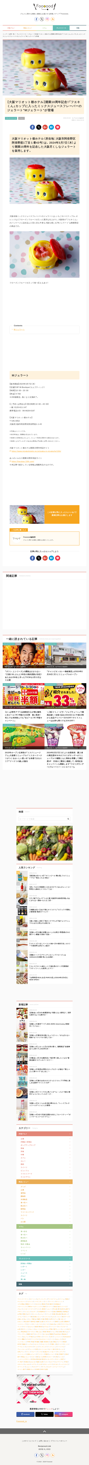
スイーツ (24, 1167)
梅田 (39, 1319)
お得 (41, 1362)
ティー (26, 1329)
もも (67, 1332)
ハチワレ (34, 1364)
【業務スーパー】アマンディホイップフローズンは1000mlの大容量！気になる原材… (47, 956)
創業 (36, 1327)
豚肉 (43, 1304)
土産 (51, 1342)
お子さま (46, 1327)
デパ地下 (20, 1362)
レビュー (42, 1314)
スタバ (33, 1357)
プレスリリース (11, 118)
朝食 (44, 1332)
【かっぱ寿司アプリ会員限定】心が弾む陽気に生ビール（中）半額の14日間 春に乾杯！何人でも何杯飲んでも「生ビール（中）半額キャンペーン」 (23, 716)
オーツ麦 (52, 1349)
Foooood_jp (21, 1421)
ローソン (33, 1299)
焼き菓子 (27, 1322)
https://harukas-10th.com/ (23, 461)
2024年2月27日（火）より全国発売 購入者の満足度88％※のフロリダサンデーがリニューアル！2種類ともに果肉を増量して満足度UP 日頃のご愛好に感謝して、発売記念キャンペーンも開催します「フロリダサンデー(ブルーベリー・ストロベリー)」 (65, 759)
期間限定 (59, 1312)
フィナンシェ (52, 1347)
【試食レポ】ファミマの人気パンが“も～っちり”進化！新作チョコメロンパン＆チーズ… (49, 1093)
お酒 (22, 1139)
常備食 (37, 1342)
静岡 (56, 1322)
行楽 (57, 1354)
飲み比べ (24, 1206)
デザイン (20, 1312)
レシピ (23, 1253)
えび (35, 1337)
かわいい (20, 1322)
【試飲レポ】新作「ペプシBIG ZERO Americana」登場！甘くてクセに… (49, 1025)
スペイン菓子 (22, 1369)
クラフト (46, 1337)
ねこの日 (57, 1324)
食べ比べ (24, 1202)
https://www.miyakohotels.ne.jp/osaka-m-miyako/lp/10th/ (36, 451)
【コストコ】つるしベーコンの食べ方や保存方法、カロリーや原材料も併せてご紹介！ (49, 944)
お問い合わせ (44, 1441)
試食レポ (20, 1319)
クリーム (62, 1299)
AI (55, 1357)
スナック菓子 (60, 1359)
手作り (40, 1337)
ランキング (42, 1347)
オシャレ (35, 1314)
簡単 (24, 1314)
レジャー (52, 1354)
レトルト (58, 1317)
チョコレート (22, 1301)
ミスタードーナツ (28, 1309)
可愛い (53, 1344)
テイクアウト (26, 1177)
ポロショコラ (47, 1364)
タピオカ (38, 1304)
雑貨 (28, 1334)
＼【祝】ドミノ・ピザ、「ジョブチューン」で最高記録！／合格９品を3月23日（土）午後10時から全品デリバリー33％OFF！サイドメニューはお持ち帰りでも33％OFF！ (65, 716)
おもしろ (58, 1339)
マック (20, 1327)
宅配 (46, 1354)
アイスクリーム (53, 1299)
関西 (46, 1319)
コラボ (28, 1339)
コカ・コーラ (46, 1344)
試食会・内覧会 (26, 1263)
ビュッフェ (25, 1170)
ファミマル (60, 1347)
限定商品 (24, 1332)
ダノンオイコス (37, 1324)
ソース (52, 1339)
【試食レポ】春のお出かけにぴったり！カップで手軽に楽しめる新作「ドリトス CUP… (49, 1081)
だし (19, 1332)
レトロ (61, 1357)
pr (35, 1319)
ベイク (61, 1344)
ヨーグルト (31, 1332)
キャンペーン (26, 1247)
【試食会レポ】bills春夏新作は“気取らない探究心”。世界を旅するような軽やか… (50, 1013)
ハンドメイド (58, 1337)
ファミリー (53, 1327)
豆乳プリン (21, 1352)
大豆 (57, 1349)
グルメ (21, 118)
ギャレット (59, 1301)
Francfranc (57, 1334)
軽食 (48, 1332)
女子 (32, 1334)
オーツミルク (43, 1349)
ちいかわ (27, 1364)
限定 (55, 1342)
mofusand (66, 1337)
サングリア (60, 1352)
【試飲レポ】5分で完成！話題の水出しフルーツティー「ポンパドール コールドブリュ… (50, 1115)
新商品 (66, 1312)
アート (39, 1367)
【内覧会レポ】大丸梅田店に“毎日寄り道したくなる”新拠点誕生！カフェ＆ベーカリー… (49, 1059)
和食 (22, 1148)
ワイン (20, 1337)
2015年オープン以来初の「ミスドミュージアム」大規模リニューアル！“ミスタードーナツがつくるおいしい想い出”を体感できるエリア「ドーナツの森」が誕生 (23, 756)
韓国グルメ (30, 1369)
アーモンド (21, 1347)
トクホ (40, 1352)
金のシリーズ (62, 1306)
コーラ (60, 1342)
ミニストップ (22, 1324)
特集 (20, 1284)
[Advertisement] (44, 305)
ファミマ (49, 1312)
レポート (24, 1266)
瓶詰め (64, 1334)
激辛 (51, 1304)
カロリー (50, 1357)
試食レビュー (38, 1317)
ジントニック (22, 1354)
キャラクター (62, 1327)
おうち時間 (42, 1357)
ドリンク (48, 1314)
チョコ (36, 1347)
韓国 (64, 1342)
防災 (43, 1359)
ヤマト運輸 (21, 1339)
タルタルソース (44, 1339)
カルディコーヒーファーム (55, 1367)
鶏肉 (67, 1299)
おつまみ (46, 1334)
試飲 (54, 1314)
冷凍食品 (24, 1199)
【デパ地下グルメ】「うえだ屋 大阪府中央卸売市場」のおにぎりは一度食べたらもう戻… (49, 899)
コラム (21, 1226)
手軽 (51, 1329)
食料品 (23, 1193)
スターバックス (22, 1306)
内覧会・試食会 (26, 1142)
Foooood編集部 (79, 118)
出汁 (68, 1329)
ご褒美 (43, 1309)
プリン (28, 1352)
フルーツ (34, 1352)
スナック (51, 1322)
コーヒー (20, 1317)
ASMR (37, 1369)
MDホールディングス (35, 1306)
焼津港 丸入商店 (45, 1449)
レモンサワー (50, 1359)
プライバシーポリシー (59, 1441)
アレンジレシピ (22, 1349)
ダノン (29, 1324)
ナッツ (66, 1344)
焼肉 (22, 1164)
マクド (25, 1327)
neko (51, 1324)
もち (52, 1317)
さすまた (56, 1364)
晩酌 (51, 1334)
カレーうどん (39, 1329)
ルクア (52, 1362)
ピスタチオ (29, 1347)
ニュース (24, 1273)
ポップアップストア (28, 1145)
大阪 (42, 1319)
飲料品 (23, 1209)
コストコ (30, 1301)
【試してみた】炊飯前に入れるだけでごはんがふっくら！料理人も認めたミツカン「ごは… (49, 888)
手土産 (55, 1309)
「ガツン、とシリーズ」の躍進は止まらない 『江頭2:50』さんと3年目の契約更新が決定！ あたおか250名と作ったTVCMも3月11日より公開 (23, 675)
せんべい (26, 1337)
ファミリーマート (23, 1299)
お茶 (19, 1329)
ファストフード (26, 1174)
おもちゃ (31, 1327)
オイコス (46, 1324)
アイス (37, 1309)
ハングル (29, 1344)
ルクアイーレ (59, 1362)
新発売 (46, 1342)
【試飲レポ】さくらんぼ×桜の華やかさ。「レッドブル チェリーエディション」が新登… (49, 1104)
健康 (38, 1322)
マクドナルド (65, 1324)
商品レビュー (24, 1182)
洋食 (22, 1151)
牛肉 (47, 1304)
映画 (40, 1327)
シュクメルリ (64, 1364)
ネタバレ (20, 1364)
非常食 (33, 1359)
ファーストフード (27, 1212)
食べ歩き (24, 1231)
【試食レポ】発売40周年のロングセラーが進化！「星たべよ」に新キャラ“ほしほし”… (49, 1070)
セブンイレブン (42, 1299)
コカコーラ (36, 1344)
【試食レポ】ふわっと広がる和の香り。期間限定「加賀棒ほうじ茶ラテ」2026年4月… (49, 1047)
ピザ (45, 1322)
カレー (23, 1161)
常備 (32, 1342)
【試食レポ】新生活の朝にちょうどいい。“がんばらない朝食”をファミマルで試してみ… (49, 1036)
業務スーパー (30, 1304)
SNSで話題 (44, 1369)
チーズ (67, 1317)
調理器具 (24, 1241)
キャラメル (46, 1317)
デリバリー (40, 1354)
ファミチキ (34, 1339)
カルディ (34, 1312)
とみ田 (61, 1322)
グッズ (23, 1186)
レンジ (64, 1329)
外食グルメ (23, 1134)
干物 (31, 1337)
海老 (55, 1306)
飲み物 (59, 1314)
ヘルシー (49, 1309)
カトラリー (38, 1334)
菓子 (19, 1357)
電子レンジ (57, 1329)
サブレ (44, 1367)
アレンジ (31, 1349)
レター (23, 1270)
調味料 (23, 1196)
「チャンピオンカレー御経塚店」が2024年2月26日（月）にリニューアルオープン (65, 673)
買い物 (23, 1279)
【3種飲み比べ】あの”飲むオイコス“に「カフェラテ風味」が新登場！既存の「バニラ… (50, 910)
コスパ (46, 1362)
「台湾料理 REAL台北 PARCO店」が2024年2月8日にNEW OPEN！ (48, 978)
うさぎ (40, 1364)
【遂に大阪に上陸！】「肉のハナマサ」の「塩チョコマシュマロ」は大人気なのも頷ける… (49, 922)
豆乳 (36, 1349)
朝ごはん (39, 1332)
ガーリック (21, 1367)
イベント (24, 1250)
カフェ (23, 1158)
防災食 (39, 1359)
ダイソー (27, 1317)
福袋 (38, 1362)
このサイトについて (29, 1441)
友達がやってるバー (49, 1352)
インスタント (22, 1342)
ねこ (25, 1319)
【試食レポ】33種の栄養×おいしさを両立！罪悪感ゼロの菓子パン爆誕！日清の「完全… (49, 933)
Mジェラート (19, 329)
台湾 (50, 1319)
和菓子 (62, 1354)
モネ (33, 1367)
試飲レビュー (31, 1354)
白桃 (60, 1332)
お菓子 (67, 1309)
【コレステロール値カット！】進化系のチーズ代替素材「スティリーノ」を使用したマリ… (49, 967)
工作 (51, 1337)
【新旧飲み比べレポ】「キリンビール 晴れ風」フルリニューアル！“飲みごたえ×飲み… (49, 876)
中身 (66, 1362)
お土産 (23, 1221)
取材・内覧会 (25, 1244)
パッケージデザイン (24, 1359)
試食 (54, 1312)
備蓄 (41, 1342)
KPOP (20, 1344)
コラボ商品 (21, 1304)
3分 (63, 1339)
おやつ (29, 1314)
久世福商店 (41, 1312)
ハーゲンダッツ (39, 1301)
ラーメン (52, 1301)
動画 (24, 1344)
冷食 (66, 1354)
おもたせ (32, 1362)
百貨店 (26, 1362)
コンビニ (27, 1312)
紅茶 (62, 1309)
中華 (22, 1154)
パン (22, 1218)
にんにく (28, 1367)
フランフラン (22, 1334)
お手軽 (20, 1314)
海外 (44, 1306)
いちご (53, 1332)
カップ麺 (31, 1319)
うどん (46, 1329)
